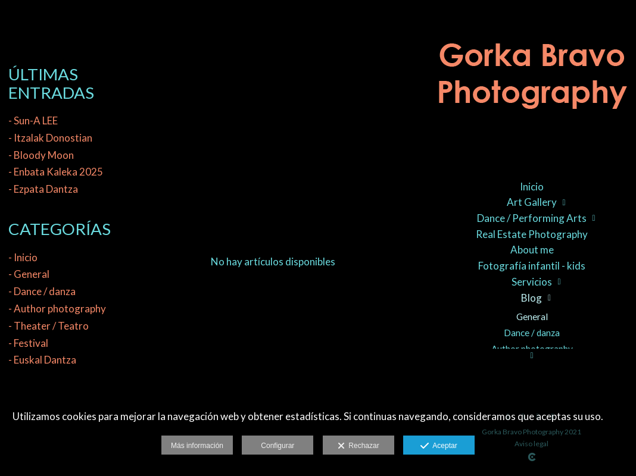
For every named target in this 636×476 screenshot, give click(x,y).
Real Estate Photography (532, 234)
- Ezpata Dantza (43, 189)
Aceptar (438, 446)
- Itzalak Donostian (50, 137)
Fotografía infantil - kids (531, 265)
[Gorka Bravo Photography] (532, 83)
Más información (197, 445)
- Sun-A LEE (33, 120)
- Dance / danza (42, 291)
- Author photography (57, 308)
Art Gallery (532, 202)
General (532, 316)
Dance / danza (532, 332)
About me (532, 249)
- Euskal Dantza (42, 359)
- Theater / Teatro (48, 326)
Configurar (277, 445)
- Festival (28, 343)
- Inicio (23, 257)
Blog (531, 298)
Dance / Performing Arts (532, 218)
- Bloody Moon (41, 155)
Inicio (532, 186)
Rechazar (358, 446)
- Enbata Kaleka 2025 (55, 171)
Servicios (532, 281)
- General (28, 274)
